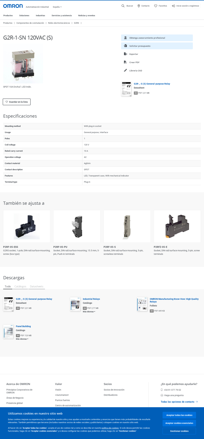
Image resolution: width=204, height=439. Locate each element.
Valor (58, 384)
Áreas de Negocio (15, 398)
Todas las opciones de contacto (179, 401)
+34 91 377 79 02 (171, 390)
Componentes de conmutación (30, 23)
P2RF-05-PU (60, 247)
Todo (8, 286)
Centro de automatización (68, 405)
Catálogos (20, 286)
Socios (108, 384)
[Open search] (127, 6)
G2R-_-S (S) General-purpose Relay (152, 83)
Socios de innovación (114, 389)
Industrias (40, 15)
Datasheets (36, 286)
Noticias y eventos (86, 15)
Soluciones (24, 15)
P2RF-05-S (110, 247)
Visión (58, 389)
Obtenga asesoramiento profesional (144, 37)
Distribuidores (110, 395)
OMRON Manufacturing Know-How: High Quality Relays (174, 300)
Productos (8, 15)
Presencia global (14, 403)
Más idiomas (88, 312)
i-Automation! (62, 395)
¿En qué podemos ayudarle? (179, 384)
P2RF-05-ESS (10, 247)
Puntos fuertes (62, 400)
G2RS (76, 23)
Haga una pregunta (172, 395)
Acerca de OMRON (18, 384)
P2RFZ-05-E (160, 247)
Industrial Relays (91, 299)
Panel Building (23, 326)
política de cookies (110, 428)
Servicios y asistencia (62, 15)
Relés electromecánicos (59, 23)
